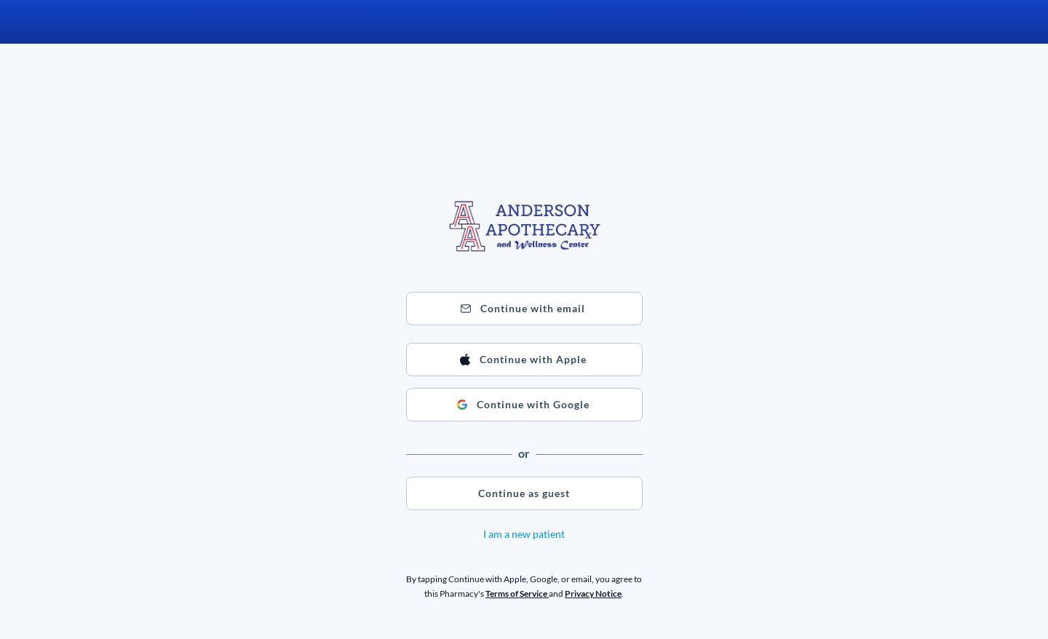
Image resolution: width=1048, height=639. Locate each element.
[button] (524, 308)
